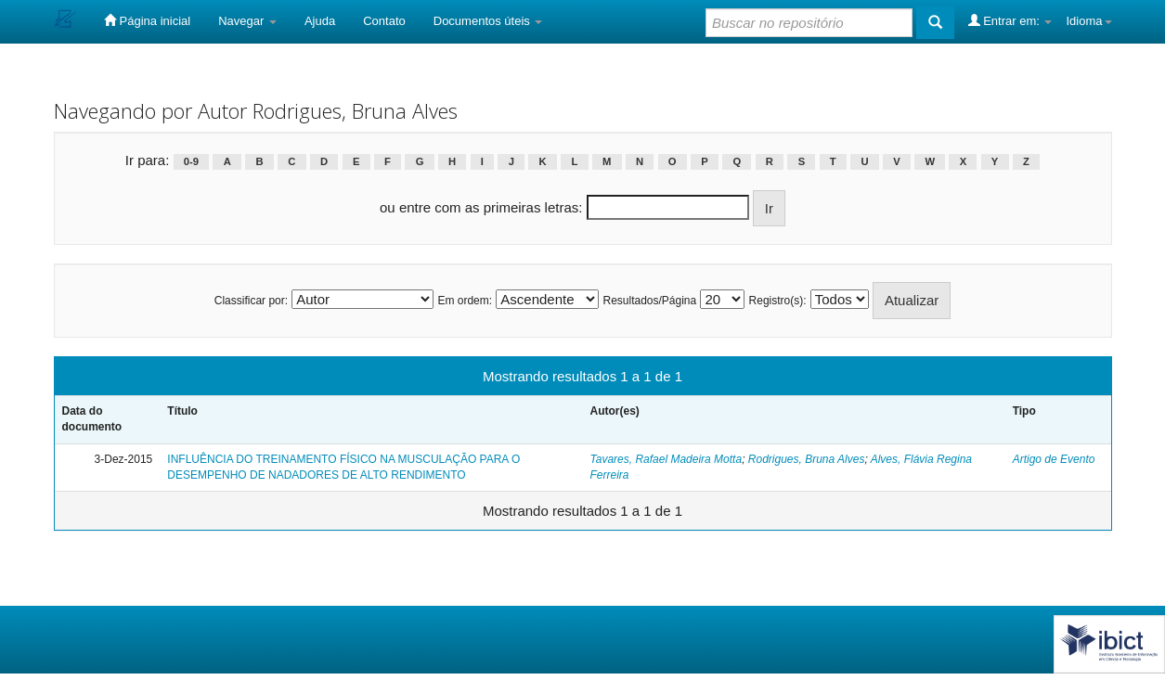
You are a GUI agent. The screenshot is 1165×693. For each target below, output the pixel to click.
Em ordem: (464, 300)
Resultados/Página (649, 300)
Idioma (1088, 21)
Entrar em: (1010, 20)
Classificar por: (251, 300)
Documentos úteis (488, 21)
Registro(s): (778, 300)
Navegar (247, 21)
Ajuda (319, 21)
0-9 (191, 161)
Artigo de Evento (1054, 459)
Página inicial (147, 20)
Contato (384, 21)
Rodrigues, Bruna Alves (806, 459)
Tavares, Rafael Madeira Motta (665, 459)
